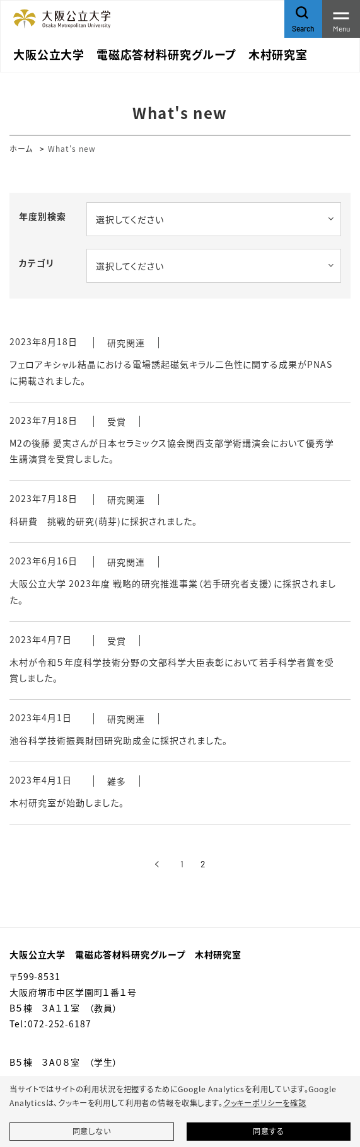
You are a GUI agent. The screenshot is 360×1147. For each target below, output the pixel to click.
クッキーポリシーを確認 (264, 1103)
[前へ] (157, 864)
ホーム (21, 148)
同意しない (92, 1131)
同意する (268, 1131)
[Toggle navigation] (341, 19)
